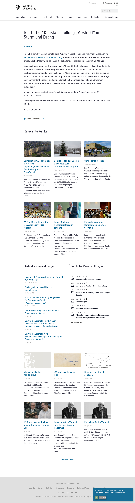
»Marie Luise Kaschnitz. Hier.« (65, 373)
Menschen (82, 17)
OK (97, 497)
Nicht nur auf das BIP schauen (94, 373)
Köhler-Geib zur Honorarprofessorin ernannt (63, 225)
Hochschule (96, 17)
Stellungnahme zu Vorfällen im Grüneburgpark (38, 288)
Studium (59, 17)
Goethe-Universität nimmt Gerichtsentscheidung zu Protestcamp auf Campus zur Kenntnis (44, 336)
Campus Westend (33, 118)
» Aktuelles (20, 17)
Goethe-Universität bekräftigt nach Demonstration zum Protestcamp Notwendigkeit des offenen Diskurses (41, 323)
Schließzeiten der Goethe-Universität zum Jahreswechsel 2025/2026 (67, 163)
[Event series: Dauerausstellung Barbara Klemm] (85, 276)
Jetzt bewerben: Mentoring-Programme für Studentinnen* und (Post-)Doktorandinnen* (42, 300)
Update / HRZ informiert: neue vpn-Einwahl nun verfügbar (44, 278)
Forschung (33, 17)
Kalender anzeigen (75, 322)
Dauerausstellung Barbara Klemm (88, 279)
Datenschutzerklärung (81, 496)
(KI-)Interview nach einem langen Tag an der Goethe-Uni (37, 425)
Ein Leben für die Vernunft (97, 422)
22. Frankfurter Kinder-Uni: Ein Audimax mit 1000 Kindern (36, 225)
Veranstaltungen (112, 17)
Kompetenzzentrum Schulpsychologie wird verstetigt (95, 225)
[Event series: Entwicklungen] (86, 299)
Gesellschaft (47, 17)
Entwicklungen (81, 302)
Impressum (68, 496)
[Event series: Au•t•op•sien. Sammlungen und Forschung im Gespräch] (86, 290)
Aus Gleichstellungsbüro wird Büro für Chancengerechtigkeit (42, 312)
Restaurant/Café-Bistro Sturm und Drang (43, 57)
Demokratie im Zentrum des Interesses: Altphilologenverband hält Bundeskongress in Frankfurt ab (37, 166)
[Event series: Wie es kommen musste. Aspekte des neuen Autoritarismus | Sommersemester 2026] (86, 312)
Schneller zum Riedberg (96, 160)
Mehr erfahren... (120, 493)
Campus (70, 17)
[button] (67, 459)
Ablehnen (103, 497)
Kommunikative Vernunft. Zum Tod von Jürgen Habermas (66, 425)
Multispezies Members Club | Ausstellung (91, 286)
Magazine (93, 3)
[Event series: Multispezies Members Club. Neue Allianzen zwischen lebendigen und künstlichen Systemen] (86, 283)
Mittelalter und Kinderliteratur (87, 308)
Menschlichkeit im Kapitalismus (33, 373)
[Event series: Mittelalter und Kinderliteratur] (86, 306)
